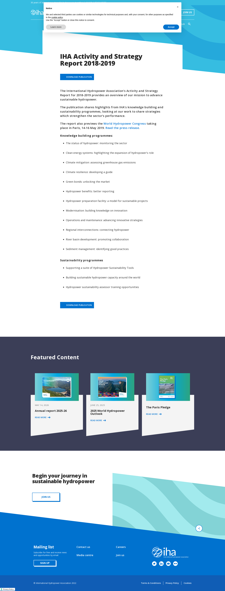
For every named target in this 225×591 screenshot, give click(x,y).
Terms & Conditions (151, 583)
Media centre (84, 555)
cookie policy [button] (57, 17)
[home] (37, 12)
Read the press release (122, 128)
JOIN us (46, 497)
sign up (45, 563)
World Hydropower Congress (124, 123)
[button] (177, 7)
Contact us (83, 547)
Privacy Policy (172, 583)
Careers (121, 547)
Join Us (187, 12)
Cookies (187, 583)
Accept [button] (171, 27)
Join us (120, 555)
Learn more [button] (56, 27)
